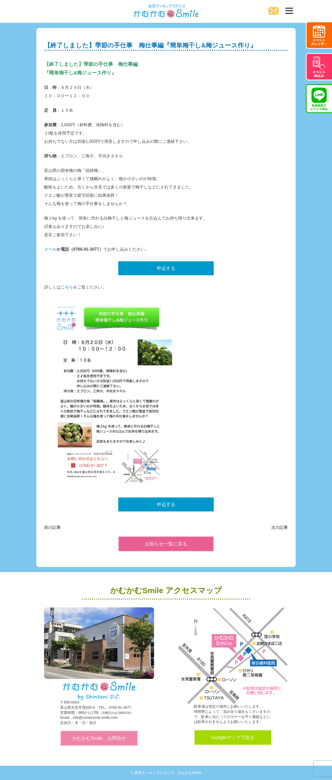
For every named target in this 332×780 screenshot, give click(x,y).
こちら (67, 287)
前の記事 (52, 527)
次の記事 (279, 527)
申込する (166, 268)
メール (50, 249)
